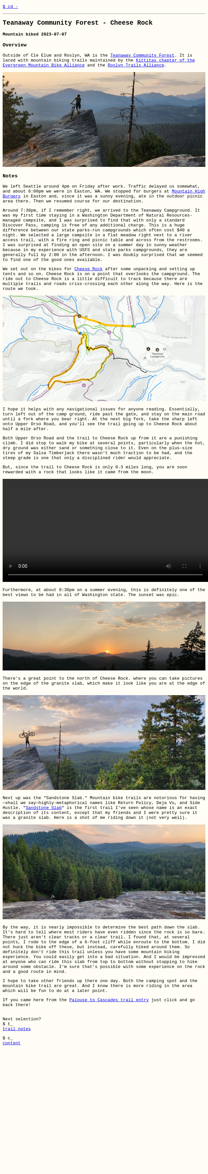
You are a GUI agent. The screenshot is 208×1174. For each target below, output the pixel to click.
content (12, 1113)
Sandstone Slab (43, 855)
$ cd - (10, 7)
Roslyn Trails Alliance (136, 72)
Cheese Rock (88, 292)
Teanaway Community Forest (142, 60)
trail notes (17, 1097)
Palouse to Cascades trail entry (109, 1063)
